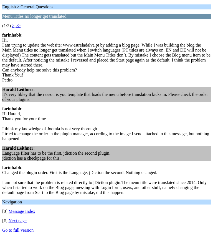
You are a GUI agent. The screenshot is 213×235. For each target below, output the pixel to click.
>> (18, 25)
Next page (18, 220)
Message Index (22, 211)
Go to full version (18, 230)
